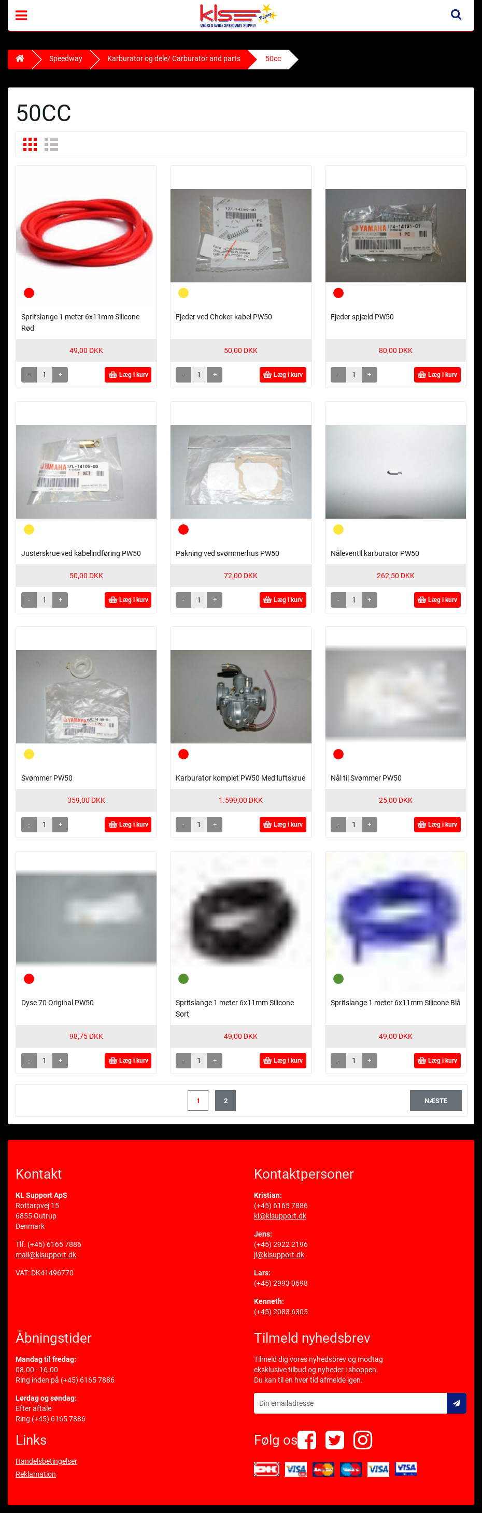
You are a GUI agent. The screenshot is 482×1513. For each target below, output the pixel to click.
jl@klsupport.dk (279, 1255)
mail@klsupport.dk (46, 1255)
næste (435, 1101)
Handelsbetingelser (46, 1461)
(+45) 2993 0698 (281, 1283)
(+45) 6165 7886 (54, 1244)
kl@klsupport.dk (280, 1216)
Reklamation (36, 1474)
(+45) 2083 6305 (281, 1312)
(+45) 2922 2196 (281, 1244)
